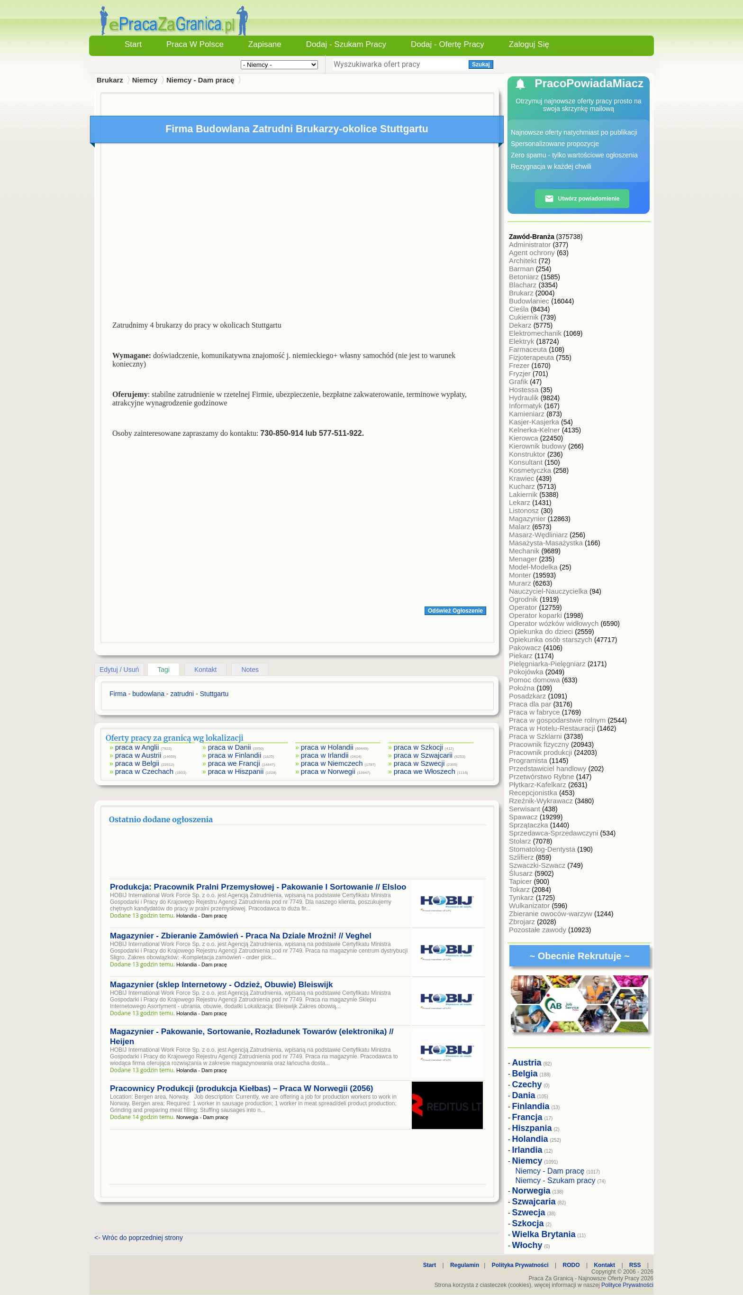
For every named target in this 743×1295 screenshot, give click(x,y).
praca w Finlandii (235, 755)
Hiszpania (532, 1128)
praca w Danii (229, 747)
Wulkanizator (530, 905)
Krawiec (522, 478)
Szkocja (528, 1223)
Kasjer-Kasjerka (535, 422)
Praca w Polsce (195, 44)
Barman (522, 269)
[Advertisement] (297, 222)
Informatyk (526, 406)
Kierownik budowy (538, 446)
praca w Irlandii (325, 755)
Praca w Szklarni (536, 736)
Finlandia (531, 1106)
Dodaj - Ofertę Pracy (447, 44)
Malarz (520, 527)
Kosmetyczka (531, 470)
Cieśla (520, 309)
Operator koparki (536, 615)
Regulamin (464, 1265)
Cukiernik (525, 317)
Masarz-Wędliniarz (539, 535)
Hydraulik (525, 398)
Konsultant (526, 462)
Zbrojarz (523, 922)
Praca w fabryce (535, 712)
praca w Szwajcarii (423, 755)
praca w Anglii (137, 747)
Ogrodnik (524, 599)
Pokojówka (527, 672)
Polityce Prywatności (627, 1285)
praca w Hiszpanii (236, 771)
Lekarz (520, 502)
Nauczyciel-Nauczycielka (549, 591)
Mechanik (525, 551)
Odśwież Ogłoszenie (455, 610)
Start (133, 44)
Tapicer (521, 881)
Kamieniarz (527, 414)
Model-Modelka (534, 567)
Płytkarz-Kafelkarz (538, 785)
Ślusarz (522, 873)
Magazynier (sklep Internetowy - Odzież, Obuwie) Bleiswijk (221, 984)
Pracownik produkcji (541, 752)
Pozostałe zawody (538, 930)
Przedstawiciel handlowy (549, 768)
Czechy (527, 1084)
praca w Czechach (144, 771)
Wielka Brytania (544, 1234)
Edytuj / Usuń (119, 669)
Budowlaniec (530, 301)
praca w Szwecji (419, 763)
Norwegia (531, 1190)
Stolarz (521, 841)
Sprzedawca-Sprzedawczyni (554, 833)
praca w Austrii (138, 755)
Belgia (525, 1073)
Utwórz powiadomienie (581, 198)
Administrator (531, 244)
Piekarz (522, 656)
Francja (527, 1117)
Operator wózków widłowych (554, 623)
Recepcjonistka (534, 793)
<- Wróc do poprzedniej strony (138, 1237)
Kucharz (523, 486)
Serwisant (525, 809)
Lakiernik (524, 494)
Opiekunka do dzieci (542, 631)
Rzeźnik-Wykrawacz (542, 801)
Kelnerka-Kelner (535, 430)
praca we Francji (234, 763)
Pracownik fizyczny (540, 744)
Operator (524, 607)
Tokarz (520, 889)
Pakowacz (526, 647)
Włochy (527, 1245)
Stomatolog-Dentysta (543, 849)
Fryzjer (521, 373)
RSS (635, 1265)
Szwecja (528, 1212)
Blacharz (524, 285)
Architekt (524, 261)
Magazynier (528, 518)
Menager (524, 559)
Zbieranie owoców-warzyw (551, 913)
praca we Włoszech (424, 771)
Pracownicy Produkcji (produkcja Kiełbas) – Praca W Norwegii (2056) (241, 1088)
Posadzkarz (528, 696)
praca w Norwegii (328, 771)
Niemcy (144, 80)
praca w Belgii (137, 763)
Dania (523, 1095)
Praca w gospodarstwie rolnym (558, 720)
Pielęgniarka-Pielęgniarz (548, 664)
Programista (529, 760)
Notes (250, 669)
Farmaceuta (529, 349)
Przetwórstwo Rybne (542, 776)
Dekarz (521, 325)
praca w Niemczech (332, 763)
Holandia (530, 1139)
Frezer (520, 365)
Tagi (163, 669)
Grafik (519, 381)
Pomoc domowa (535, 680)
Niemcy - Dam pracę (200, 80)
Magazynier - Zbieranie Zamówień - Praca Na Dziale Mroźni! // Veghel (241, 935)
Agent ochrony (533, 252)
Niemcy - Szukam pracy (556, 1180)
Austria (527, 1062)
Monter (521, 575)
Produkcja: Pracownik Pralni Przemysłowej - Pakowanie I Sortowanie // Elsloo (258, 886)
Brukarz (522, 293)
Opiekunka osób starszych (551, 639)
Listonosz (525, 510)
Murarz (521, 583)
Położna (522, 688)
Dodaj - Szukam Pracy (346, 44)
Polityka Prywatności (520, 1265)
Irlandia (527, 1150)
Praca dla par (531, 704)
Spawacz (524, 817)
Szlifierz (522, 857)
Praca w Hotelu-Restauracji (553, 728)
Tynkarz (522, 897)
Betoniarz (525, 277)
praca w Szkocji (418, 747)
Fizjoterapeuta (532, 357)
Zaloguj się (529, 44)
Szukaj (481, 64)
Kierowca (524, 438)
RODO (571, 1265)
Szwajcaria (534, 1201)
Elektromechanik (536, 333)
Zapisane (264, 44)
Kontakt (205, 669)
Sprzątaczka (529, 825)
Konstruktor (528, 454)
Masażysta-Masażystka (547, 543)
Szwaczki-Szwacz (538, 865)
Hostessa (525, 390)
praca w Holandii (327, 747)
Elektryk (522, 341)
